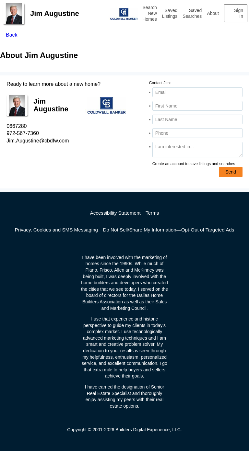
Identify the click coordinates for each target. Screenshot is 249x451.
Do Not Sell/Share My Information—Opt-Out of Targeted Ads (168, 229)
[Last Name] (197, 119)
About (213, 13)
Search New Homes (149, 13)
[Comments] (197, 149)
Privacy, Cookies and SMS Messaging (56, 229)
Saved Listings (169, 13)
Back (12, 35)
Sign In (238, 13)
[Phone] (197, 133)
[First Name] (197, 106)
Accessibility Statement (115, 213)
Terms (152, 213)
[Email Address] (197, 92)
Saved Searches (192, 13)
